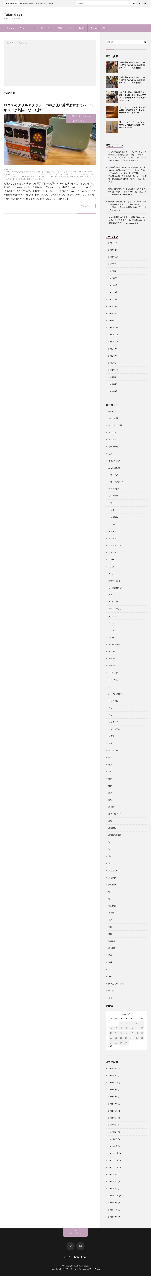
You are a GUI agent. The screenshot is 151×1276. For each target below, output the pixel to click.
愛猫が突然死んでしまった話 (120, 189)
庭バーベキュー (82, 176)
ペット (32, 28)
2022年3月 (113, 306)
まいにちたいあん (48, 171)
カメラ (111, 510)
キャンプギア (78, 171)
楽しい (15, 179)
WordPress (94, 1269)
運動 (110, 976)
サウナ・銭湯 (114, 581)
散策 (110, 778)
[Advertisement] (49, 65)
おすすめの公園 (115, 425)
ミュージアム (114, 729)
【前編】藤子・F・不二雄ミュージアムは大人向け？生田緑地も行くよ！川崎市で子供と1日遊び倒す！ (127, 170)
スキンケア (113, 602)
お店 (110, 453)
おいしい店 (113, 418)
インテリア (113, 496)
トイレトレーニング (117, 644)
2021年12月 (113, 327)
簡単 (40, 179)
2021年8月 (113, 349)
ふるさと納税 (114, 468)
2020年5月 (113, 384)
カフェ (111, 503)
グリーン (112, 559)
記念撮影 (112, 948)
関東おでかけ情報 (116, 983)
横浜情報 (112, 828)
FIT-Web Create (70, 1269)
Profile (82, 28)
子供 (60, 176)
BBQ (8, 171)
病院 (110, 927)
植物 (110, 821)
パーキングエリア (116, 694)
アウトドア (60, 171)
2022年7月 (113, 278)
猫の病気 (112, 906)
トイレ (111, 637)
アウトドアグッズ (82, 116)
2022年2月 (113, 313)
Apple (110, 411)
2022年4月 (113, 299)
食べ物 (111, 990)
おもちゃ (112, 439)
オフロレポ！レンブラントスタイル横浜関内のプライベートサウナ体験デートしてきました (132, 110)
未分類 (111, 807)
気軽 (28, 179)
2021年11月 (113, 334)
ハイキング (113, 672)
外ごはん (54, 176)
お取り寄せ (113, 446)
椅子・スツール (115, 814)
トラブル (112, 651)
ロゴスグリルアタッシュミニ (27, 176)
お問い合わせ (80, 1257)
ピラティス (113, 701)
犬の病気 (112, 884)
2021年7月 (113, 356)
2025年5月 (113, 243)
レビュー (76, 174)
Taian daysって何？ (98, 28)
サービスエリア (115, 588)
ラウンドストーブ (65, 174)
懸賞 (110, 764)
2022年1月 (113, 320)
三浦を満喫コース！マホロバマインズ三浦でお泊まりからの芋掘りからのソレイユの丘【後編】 (132, 65)
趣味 (110, 962)
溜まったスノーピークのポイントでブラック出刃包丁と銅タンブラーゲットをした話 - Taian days (127, 157)
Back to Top (75, 1233)
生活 (22, 28)
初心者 (41, 176)
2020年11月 (113, 370)
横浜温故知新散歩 (116, 835)
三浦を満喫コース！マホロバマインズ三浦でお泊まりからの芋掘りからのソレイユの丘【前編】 (132, 80)
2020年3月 (113, 391)
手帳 (110, 771)
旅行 (110, 800)
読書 (110, 955)
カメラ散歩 (113, 517)
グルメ (111, 566)
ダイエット (113, 616)
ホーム (67, 1257)
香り (110, 997)
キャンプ (10, 28)
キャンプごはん (115, 545)
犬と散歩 (112, 877)
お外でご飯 (30, 171)
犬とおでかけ (114, 870)
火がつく (34, 179)
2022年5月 (113, 292)
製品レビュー (46, 28)
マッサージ (113, 722)
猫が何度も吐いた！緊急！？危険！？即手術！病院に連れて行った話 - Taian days (127, 192)
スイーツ (112, 595)
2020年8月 (113, 377)
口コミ (47, 176)
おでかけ (112, 432)
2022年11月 (113, 257)
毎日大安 (22, 179)
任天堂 (111, 736)
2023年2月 (113, 250)
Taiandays (14, 171)
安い (71, 176)
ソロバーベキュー (17, 174)
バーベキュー (80, 121)
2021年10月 (113, 342)
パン (110, 687)
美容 (60, 28)
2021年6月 (113, 363)
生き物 (111, 913)
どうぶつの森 (114, 460)
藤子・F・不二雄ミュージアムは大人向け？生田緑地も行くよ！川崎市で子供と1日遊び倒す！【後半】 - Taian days (127, 176)
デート (111, 623)
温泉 (110, 856)
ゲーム (111, 574)
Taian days (13, 14)
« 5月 (110, 1046)
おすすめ (22, 171)
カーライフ (113, 524)
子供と (65, 176)
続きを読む (85, 206)
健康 (110, 743)
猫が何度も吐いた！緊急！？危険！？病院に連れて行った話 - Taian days (127, 207)
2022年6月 (113, 285)
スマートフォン (115, 609)
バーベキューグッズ (44, 174)
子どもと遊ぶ (114, 750)
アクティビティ (115, 489)
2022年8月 (113, 271)
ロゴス (83, 174)
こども (38, 171)
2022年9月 (113, 264)
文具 (110, 793)
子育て (70, 28)
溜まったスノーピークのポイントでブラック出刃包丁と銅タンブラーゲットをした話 (132, 125)
